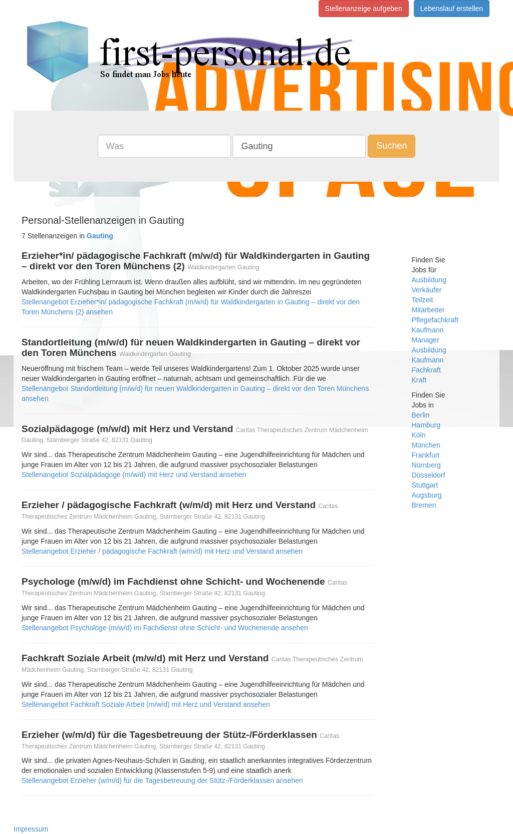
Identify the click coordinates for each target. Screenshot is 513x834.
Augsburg (427, 495)
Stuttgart (425, 485)
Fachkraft (426, 370)
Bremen (424, 505)
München (426, 445)
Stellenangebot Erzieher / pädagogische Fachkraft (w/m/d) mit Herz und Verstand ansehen (162, 551)
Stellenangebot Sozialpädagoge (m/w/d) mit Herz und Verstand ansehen (134, 475)
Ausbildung (429, 280)
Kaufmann (428, 330)
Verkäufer (427, 290)
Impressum (31, 829)
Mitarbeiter (428, 310)
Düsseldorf (428, 475)
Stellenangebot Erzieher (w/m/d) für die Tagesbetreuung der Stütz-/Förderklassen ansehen (162, 780)
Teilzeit (422, 300)
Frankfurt (426, 455)
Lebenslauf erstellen (451, 9)
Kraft (419, 380)
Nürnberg (426, 465)
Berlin (421, 415)
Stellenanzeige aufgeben (363, 9)
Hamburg (426, 425)
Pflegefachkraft (435, 320)
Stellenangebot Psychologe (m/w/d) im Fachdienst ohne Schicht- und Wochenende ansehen (165, 628)
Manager (425, 340)
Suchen (391, 146)
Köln (419, 435)
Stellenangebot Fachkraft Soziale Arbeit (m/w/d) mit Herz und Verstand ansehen (146, 704)
